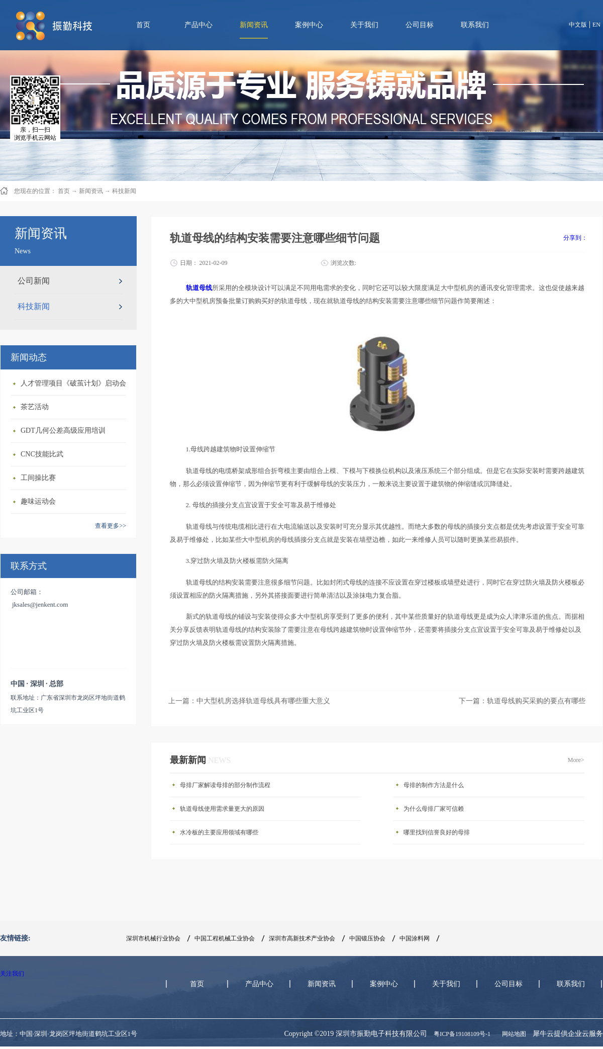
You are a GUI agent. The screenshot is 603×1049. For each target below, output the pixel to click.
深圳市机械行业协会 (153, 938)
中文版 (578, 24)
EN (596, 24)
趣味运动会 (38, 501)
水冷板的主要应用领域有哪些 (219, 832)
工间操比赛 (38, 478)
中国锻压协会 (367, 938)
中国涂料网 (414, 938)
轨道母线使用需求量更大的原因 (222, 808)
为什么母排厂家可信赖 (434, 808)
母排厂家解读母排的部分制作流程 (225, 785)
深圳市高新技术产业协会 (302, 938)
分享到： (575, 237)
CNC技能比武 (42, 454)
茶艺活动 (35, 407)
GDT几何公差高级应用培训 (63, 430)
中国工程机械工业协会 (224, 938)
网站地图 (512, 1033)
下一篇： (522, 701)
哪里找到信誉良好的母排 (437, 832)
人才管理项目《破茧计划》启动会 (73, 383)
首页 (143, 25)
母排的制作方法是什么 (434, 785)
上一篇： (249, 701)
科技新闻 (124, 191)
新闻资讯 (91, 191)
